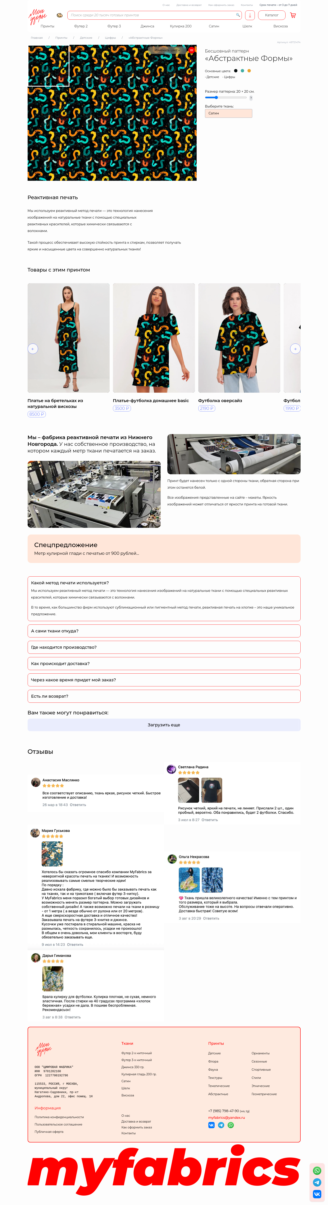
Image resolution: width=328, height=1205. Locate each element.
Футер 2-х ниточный (137, 1053)
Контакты (247, 4)
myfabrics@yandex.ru (226, 1118)
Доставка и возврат (189, 4)
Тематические (219, 1086)
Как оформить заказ (221, 4)
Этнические (261, 1086)
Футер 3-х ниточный (137, 1060)
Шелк (126, 1088)
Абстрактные (218, 1094)
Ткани (127, 1043)
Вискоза (128, 1095)
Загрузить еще (164, 724)
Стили (256, 1078)
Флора (213, 1061)
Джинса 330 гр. (133, 1067)
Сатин (126, 1081)
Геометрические (264, 1094)
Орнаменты (261, 1053)
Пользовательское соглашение (58, 1124)
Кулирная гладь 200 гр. (139, 1074)
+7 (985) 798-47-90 (229, 1111)
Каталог (271, 15)
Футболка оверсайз (220, 400)
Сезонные (259, 1061)
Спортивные (261, 1070)
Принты (216, 1043)
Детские (213, 77)
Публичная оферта (49, 1132)
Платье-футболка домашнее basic (151, 400)
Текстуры (215, 1078)
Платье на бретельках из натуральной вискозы (55, 403)
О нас (166, 4)
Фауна (213, 1070)
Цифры (229, 77)
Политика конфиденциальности (59, 1117)
